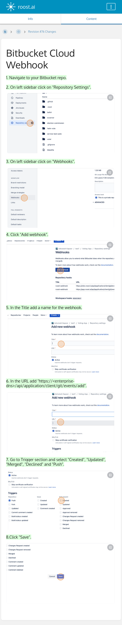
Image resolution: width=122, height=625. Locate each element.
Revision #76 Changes (42, 31)
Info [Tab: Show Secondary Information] (30, 18)
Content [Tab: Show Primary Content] (91, 18)
